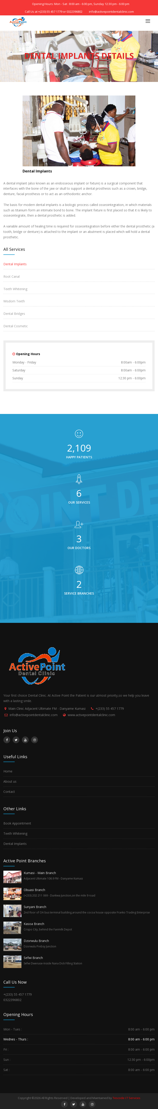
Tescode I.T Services (126, 1098)
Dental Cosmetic (15, 326)
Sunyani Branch (35, 907)
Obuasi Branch (34, 890)
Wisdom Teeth (14, 301)
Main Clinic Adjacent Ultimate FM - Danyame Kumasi (47, 708)
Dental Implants (84, 68)
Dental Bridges (14, 313)
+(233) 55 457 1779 (109, 708)
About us (9, 781)
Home (63, 68)
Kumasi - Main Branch (40, 873)
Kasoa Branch (34, 924)
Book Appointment (17, 823)
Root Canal (11, 276)
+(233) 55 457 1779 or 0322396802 (60, 12)
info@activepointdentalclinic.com (34, 715)
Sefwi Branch (33, 958)
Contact (9, 791)
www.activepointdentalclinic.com (91, 715)
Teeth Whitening (15, 289)
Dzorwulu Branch (36, 941)
